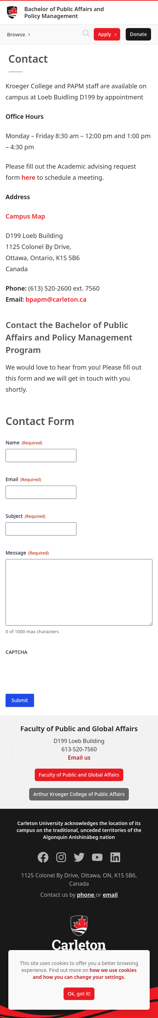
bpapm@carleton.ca (55, 299)
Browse (16, 34)
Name (24, 442)
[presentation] (58, 671)
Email (23, 479)
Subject (25, 516)
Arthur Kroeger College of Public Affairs (79, 794)
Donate (138, 34)
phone (86, 895)
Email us (79, 757)
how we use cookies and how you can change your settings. (84, 973)
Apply (104, 34)
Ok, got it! (79, 993)
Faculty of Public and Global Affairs (79, 774)
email (110, 895)
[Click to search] (86, 34)
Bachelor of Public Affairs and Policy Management (64, 12)
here (28, 177)
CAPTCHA (16, 652)
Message (27, 552)
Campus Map (25, 216)
